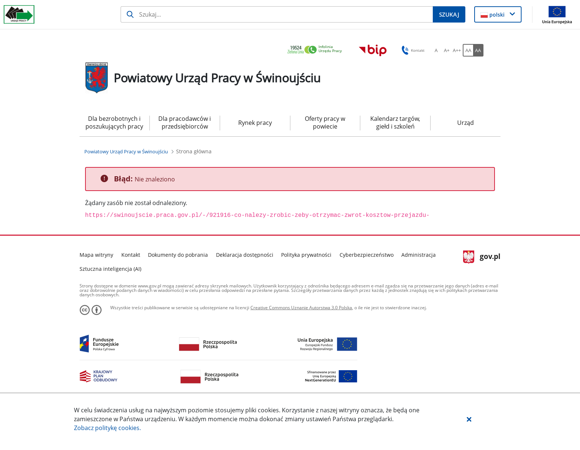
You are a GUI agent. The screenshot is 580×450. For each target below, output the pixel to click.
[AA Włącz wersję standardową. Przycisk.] (468, 50)
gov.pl (481, 257)
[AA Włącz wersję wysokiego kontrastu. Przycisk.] (478, 50)
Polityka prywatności (306, 254)
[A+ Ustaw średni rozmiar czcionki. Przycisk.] (446, 50)
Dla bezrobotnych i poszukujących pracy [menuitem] (114, 122)
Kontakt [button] (412, 50)
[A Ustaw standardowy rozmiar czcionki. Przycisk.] (436, 50)
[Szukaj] (277, 14)
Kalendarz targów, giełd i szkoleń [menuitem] (395, 122)
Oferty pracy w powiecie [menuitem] (325, 122)
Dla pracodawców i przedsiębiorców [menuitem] (184, 122)
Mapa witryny (96, 254)
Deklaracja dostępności (244, 254)
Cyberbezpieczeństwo (367, 254)
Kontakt (130, 254)
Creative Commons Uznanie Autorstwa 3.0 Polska (301, 307)
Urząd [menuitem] (465, 123)
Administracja (418, 254)
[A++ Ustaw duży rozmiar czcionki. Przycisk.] (456, 50)
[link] (316, 50)
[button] (469, 419)
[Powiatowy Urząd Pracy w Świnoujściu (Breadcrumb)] (126, 151)
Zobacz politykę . (107, 428)
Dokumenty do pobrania (178, 254)
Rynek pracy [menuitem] (255, 123)
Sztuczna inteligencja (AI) (110, 268)
